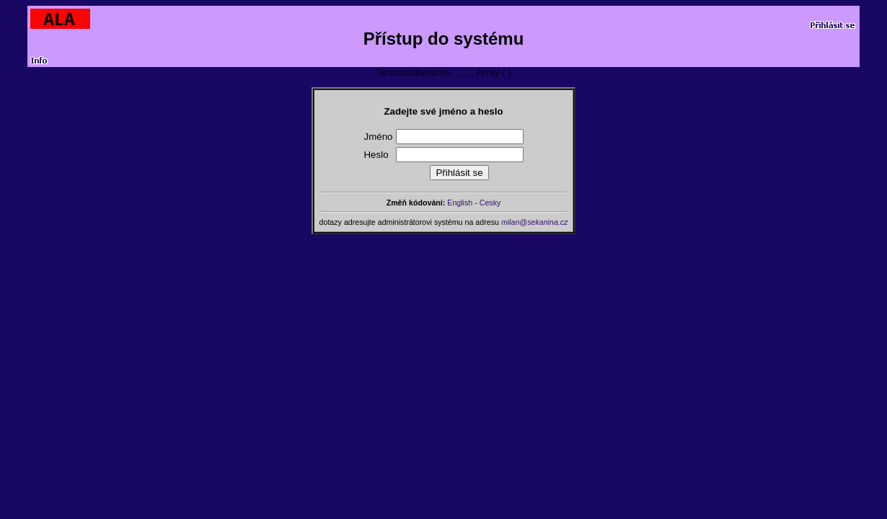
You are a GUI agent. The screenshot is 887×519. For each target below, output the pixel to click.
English (459, 202)
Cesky (490, 202)
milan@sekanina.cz (534, 222)
